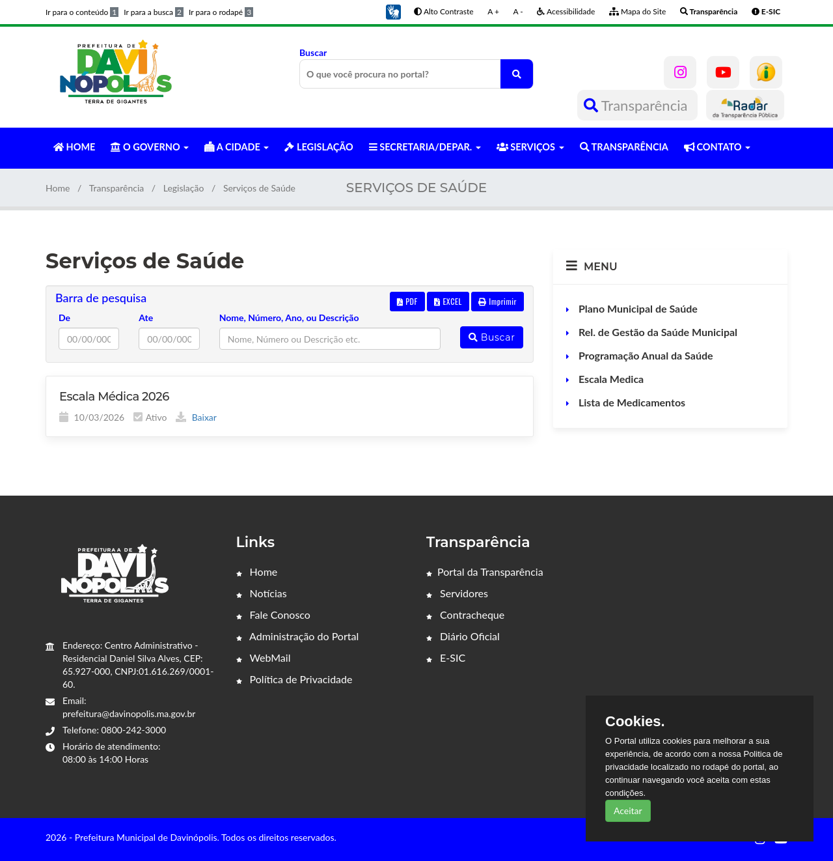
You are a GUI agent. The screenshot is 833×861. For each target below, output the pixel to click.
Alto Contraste (443, 11)
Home (58, 187)
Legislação (183, 187)
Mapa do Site (637, 11)
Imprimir (497, 301)
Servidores (457, 593)
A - (518, 11)
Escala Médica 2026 (114, 396)
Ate (146, 317)
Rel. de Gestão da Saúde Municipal (656, 332)
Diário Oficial (463, 636)
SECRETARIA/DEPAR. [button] (425, 146)
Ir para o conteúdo (82, 12)
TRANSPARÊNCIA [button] (624, 146)
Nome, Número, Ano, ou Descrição (289, 317)
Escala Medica (610, 379)
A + (493, 11)
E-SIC (445, 657)
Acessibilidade (566, 11)
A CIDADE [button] (236, 146)
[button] (393, 10)
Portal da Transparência (484, 571)
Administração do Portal (297, 636)
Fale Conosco (273, 614)
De (64, 317)
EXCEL (447, 301)
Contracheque (465, 614)
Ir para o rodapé (221, 12)
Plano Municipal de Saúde (637, 308)
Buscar (416, 68)
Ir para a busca (154, 12)
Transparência (637, 105)
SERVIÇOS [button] (530, 146)
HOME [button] (74, 146)
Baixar (196, 417)
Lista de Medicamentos (630, 402)
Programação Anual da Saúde (644, 355)
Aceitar (628, 810)
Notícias (261, 593)
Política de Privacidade (294, 679)
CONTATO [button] (717, 146)
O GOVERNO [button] (150, 146)
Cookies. (635, 721)
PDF (407, 301)
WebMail (263, 657)
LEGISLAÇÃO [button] (318, 146)
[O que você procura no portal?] (516, 74)
